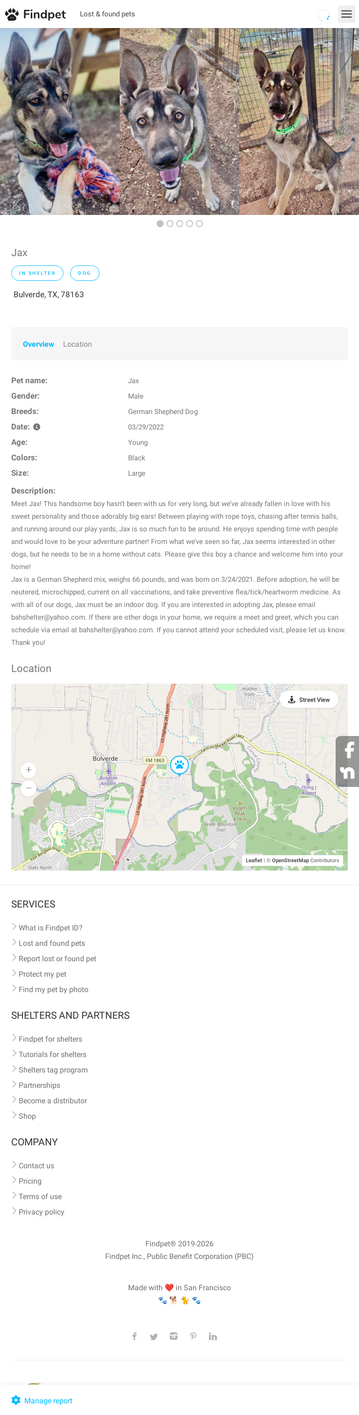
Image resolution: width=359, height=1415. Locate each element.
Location (77, 344)
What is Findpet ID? (51, 927)
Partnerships (39, 1085)
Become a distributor (53, 1100)
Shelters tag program (53, 1069)
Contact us (36, 1165)
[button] (173, 756)
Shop (27, 1116)
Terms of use (40, 1196)
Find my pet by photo (53, 989)
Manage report (40, 1400)
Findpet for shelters (50, 1039)
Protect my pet (42, 974)
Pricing (30, 1181)
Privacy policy (42, 1212)
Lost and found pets (52, 943)
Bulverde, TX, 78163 (49, 294)
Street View (314, 699)
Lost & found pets (107, 14)
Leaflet (254, 861)
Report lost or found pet (57, 958)
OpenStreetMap (290, 861)
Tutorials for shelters (52, 1054)
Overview (38, 344)
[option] (60, 121)
